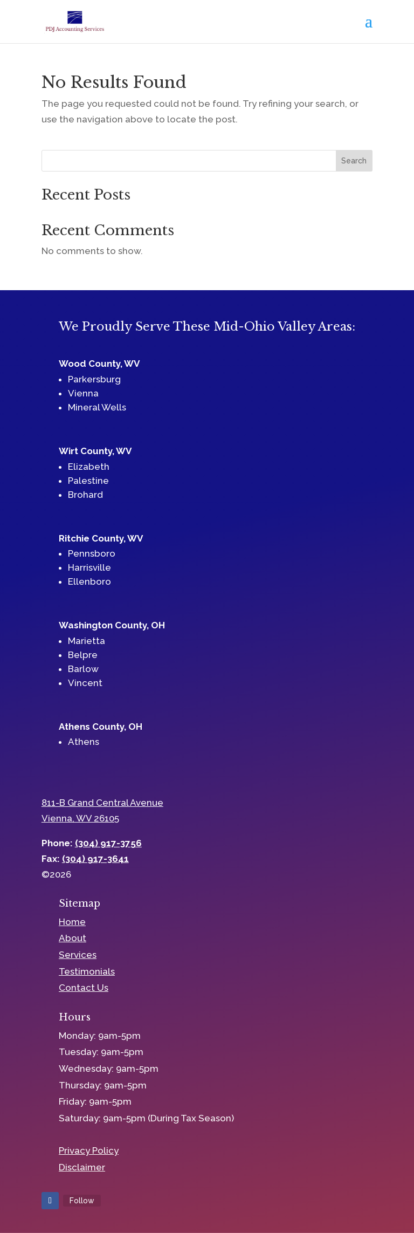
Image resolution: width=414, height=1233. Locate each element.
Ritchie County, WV (101, 538)
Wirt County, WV (95, 451)
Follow (82, 1200)
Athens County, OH (100, 726)
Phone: (92, 843)
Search (354, 160)
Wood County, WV (99, 363)
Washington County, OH (112, 625)
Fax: (85, 858)
